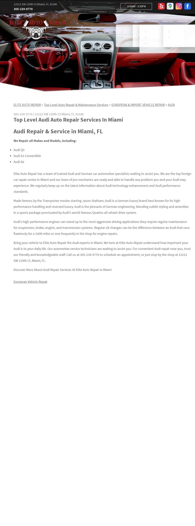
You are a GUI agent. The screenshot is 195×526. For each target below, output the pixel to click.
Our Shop (138, 21)
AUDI (171, 106)
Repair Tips (168, 21)
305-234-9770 (23, 9)
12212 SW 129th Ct (48, 115)
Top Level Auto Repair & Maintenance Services (76, 106)
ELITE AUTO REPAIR (27, 106)
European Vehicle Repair (30, 283)
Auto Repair (152, 21)
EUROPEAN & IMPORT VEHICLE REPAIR (138, 106)
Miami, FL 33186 (72, 115)
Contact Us (182, 21)
